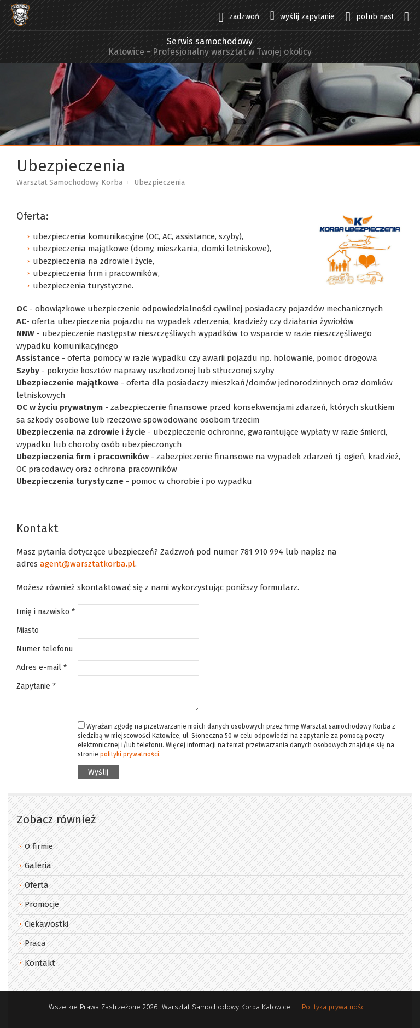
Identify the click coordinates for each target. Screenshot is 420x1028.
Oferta (37, 885)
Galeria (38, 865)
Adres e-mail (41, 667)
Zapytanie (36, 686)
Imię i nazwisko (45, 611)
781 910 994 (261, 552)
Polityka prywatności (334, 1007)
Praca (35, 943)
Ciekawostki (46, 924)
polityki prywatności (129, 754)
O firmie (39, 846)
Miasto (27, 630)
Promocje (42, 904)
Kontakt (40, 963)
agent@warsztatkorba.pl (87, 564)
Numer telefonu (44, 649)
